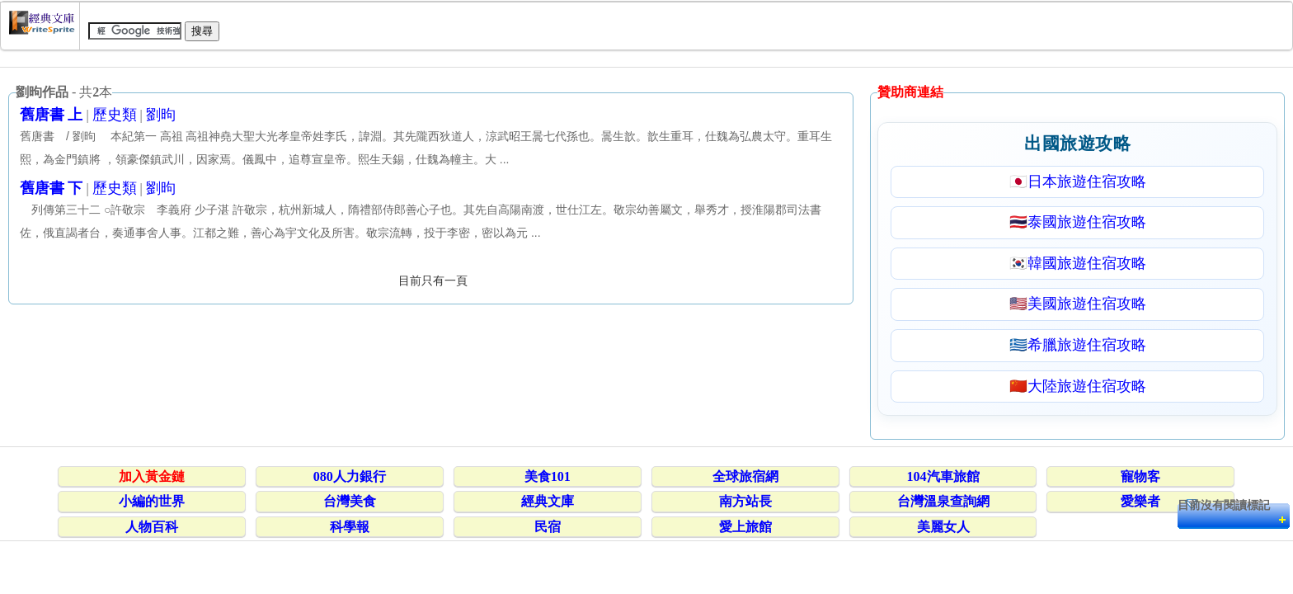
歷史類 (114, 114)
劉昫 (161, 114)
